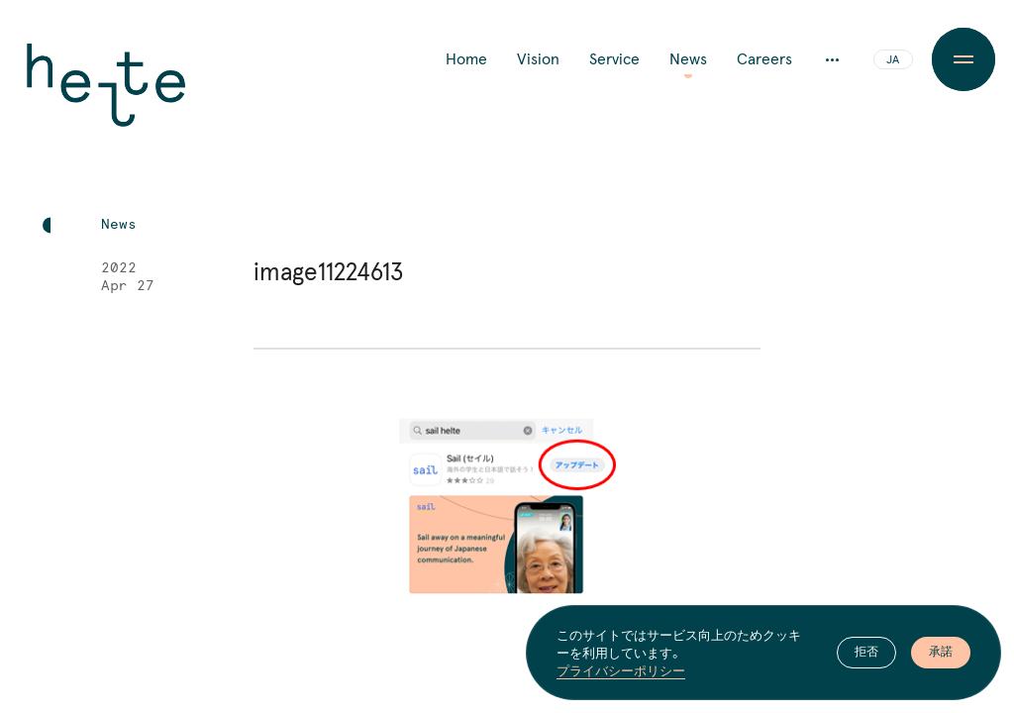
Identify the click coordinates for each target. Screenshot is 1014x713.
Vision (538, 59)
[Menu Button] (963, 59)
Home (466, 59)
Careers (764, 59)
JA (892, 60)
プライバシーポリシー (621, 670)
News (688, 59)
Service (614, 59)
